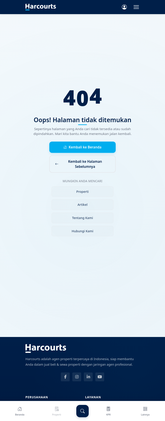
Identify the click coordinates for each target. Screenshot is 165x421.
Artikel (82, 206)
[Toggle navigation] (136, 7)
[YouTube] (99, 376)
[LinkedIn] (88, 376)
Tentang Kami (82, 219)
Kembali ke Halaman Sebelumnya (78, 164)
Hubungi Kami (82, 232)
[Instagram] (76, 376)
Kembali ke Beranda (82, 147)
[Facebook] (65, 376)
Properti (82, 193)
